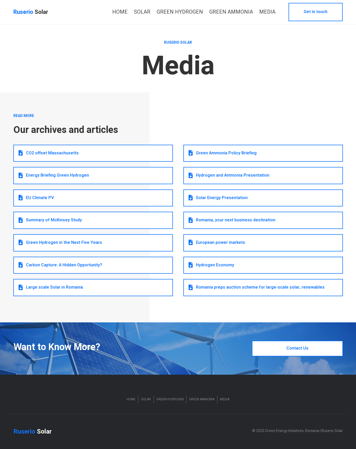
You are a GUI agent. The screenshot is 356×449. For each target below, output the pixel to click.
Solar (146, 399)
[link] (120, 12)
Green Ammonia (201, 399)
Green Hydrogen (170, 399)
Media (224, 399)
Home (131, 399)
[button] (316, 12)
